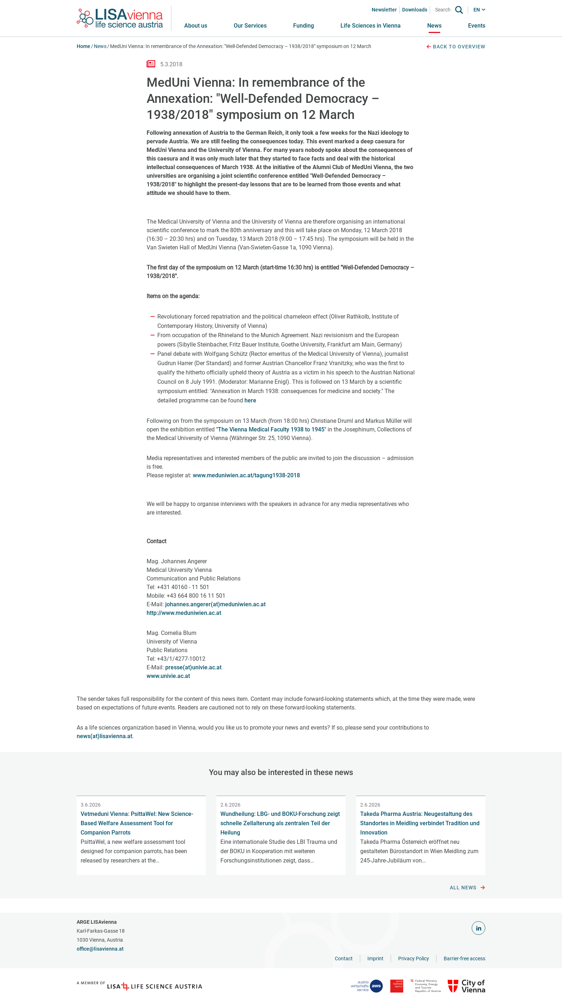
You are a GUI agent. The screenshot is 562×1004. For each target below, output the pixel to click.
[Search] (444, 10)
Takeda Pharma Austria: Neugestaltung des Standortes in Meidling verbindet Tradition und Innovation (420, 823)
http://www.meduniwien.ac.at (184, 612)
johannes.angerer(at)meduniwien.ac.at (215, 604)
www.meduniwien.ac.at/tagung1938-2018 (246, 475)
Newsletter (384, 10)
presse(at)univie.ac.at (193, 667)
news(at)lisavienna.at (104, 736)
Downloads (414, 10)
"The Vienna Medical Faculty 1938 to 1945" (271, 429)
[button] (250, 26)
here (250, 400)
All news (467, 888)
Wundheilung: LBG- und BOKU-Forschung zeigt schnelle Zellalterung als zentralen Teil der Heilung (280, 823)
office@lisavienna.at (100, 949)
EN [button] (476, 10)
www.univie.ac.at (168, 676)
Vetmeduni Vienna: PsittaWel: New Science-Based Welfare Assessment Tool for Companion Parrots (137, 823)
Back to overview (455, 47)
